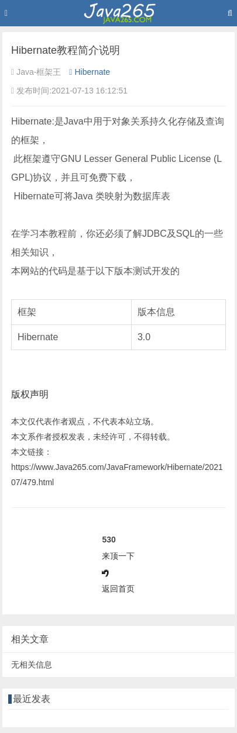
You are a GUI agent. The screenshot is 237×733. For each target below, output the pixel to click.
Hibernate (89, 72)
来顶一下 (118, 556)
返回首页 (118, 588)
